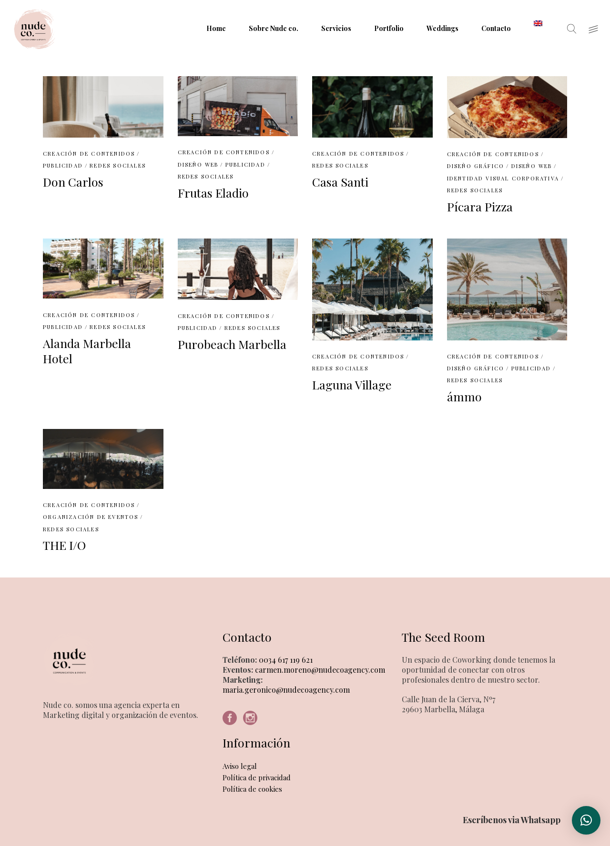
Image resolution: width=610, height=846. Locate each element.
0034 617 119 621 (285, 660)
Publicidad (63, 165)
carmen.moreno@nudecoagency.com (319, 670)
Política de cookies (252, 789)
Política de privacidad (257, 777)
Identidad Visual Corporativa (503, 178)
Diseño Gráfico (476, 165)
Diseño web (198, 164)
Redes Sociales (118, 165)
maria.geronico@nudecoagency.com (286, 690)
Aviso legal (240, 766)
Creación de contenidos (89, 153)
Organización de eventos (91, 516)
